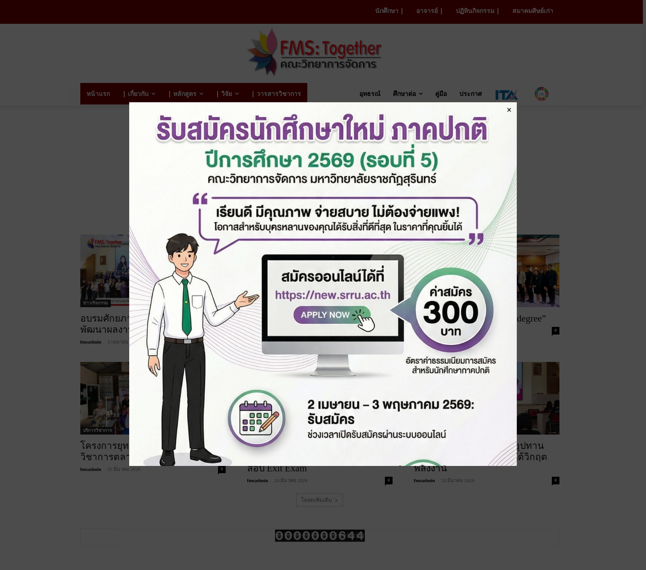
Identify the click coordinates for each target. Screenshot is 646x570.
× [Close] (508, 109)
